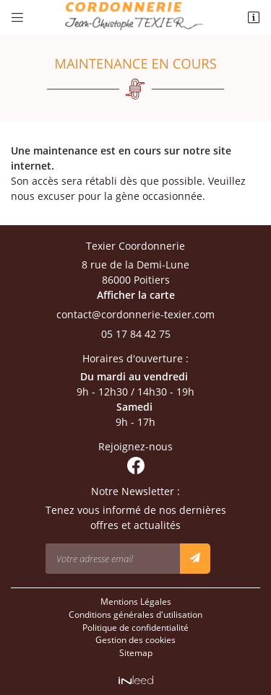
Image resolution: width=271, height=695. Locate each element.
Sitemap (135, 652)
